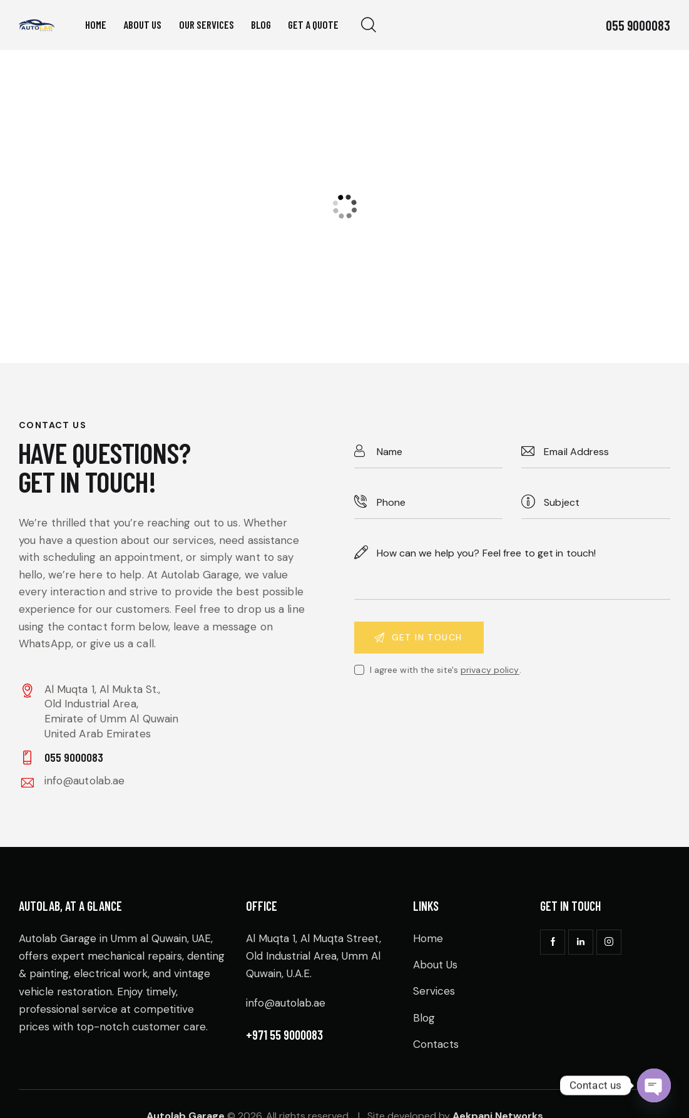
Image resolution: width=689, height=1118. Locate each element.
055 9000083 (638, 25)
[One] (344, 206)
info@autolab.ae (84, 780)
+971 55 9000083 (284, 1034)
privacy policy (490, 670)
